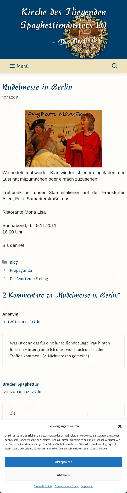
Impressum (87, 486)
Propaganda (21, 270)
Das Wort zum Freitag (29, 279)
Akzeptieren (63, 462)
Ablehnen (63, 475)
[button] (119, 426)
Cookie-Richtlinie (43, 486)
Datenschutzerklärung (67, 486)
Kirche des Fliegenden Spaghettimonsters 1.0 (63, 17)
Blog (14, 262)
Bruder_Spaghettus (20, 384)
